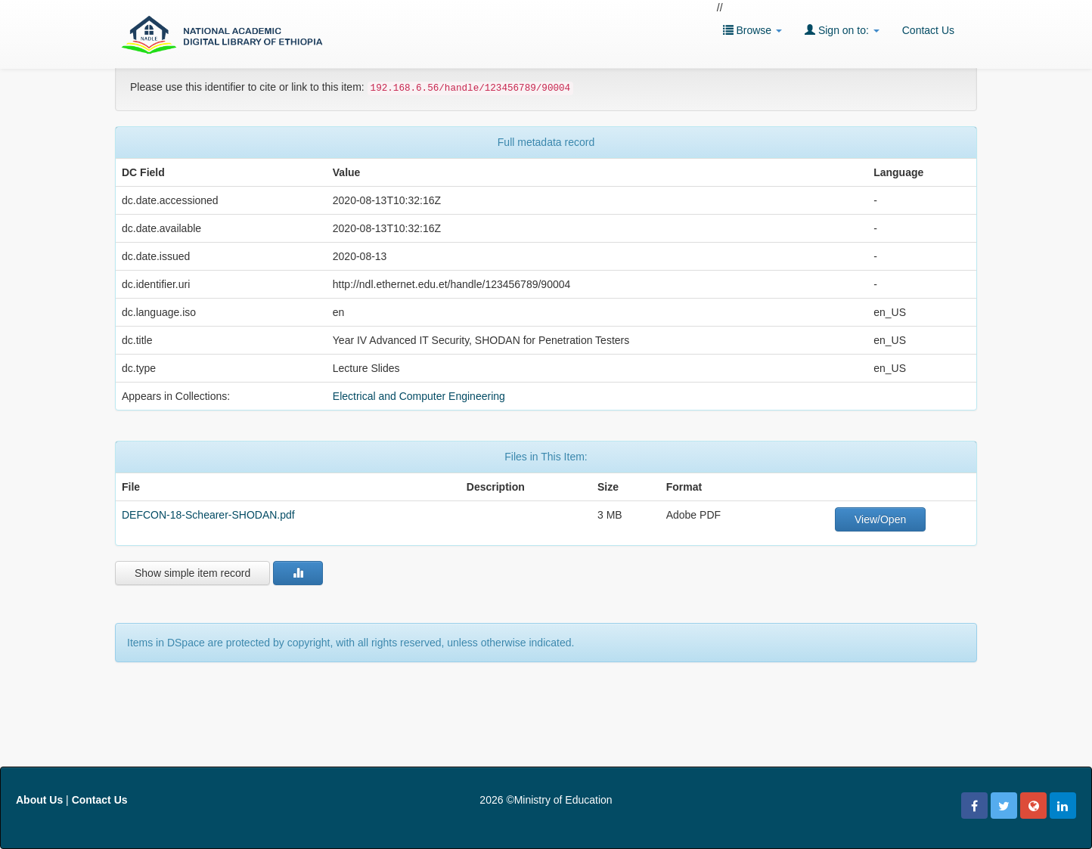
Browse (752, 29)
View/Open (880, 519)
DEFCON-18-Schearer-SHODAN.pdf (208, 515)
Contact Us (928, 30)
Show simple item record (192, 573)
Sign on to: (842, 29)
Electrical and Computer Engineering (419, 396)
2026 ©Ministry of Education (545, 800)
